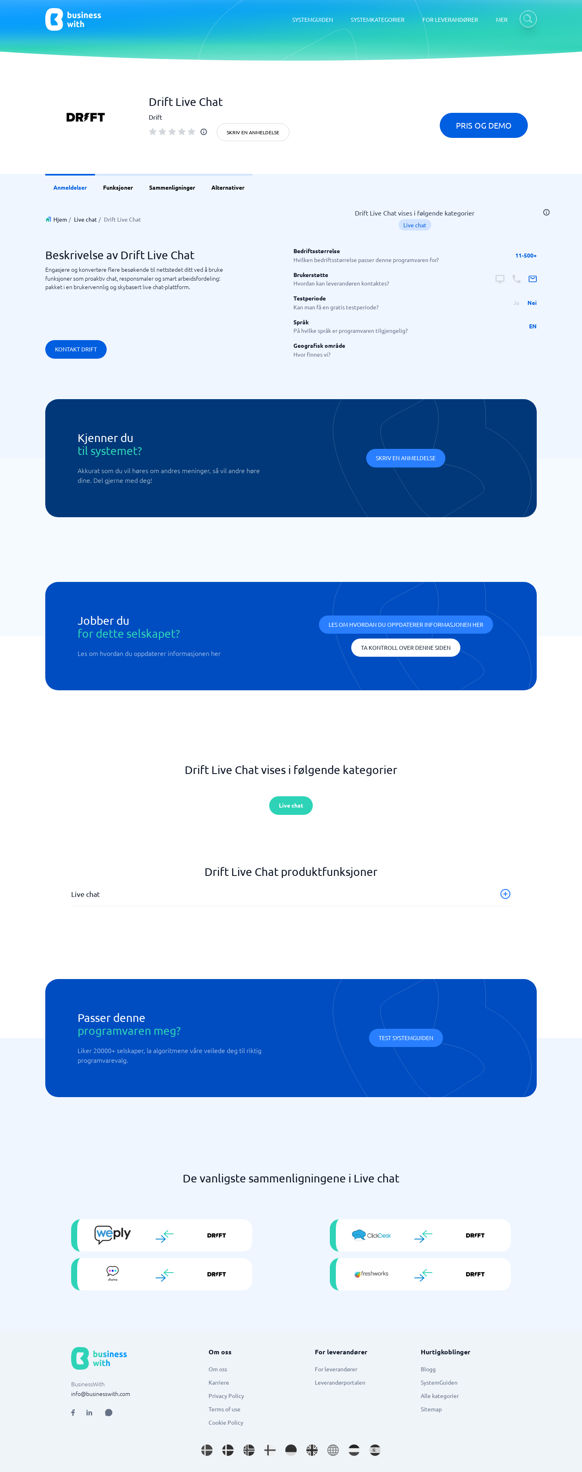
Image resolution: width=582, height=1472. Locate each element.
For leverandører (336, 1369)
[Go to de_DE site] (291, 1450)
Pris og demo (484, 125)
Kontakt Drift (76, 349)
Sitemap (431, 1409)
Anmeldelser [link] (70, 187)
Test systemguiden (406, 1037)
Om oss (218, 1369)
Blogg (428, 1369)
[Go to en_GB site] (312, 1450)
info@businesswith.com (100, 1394)
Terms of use (224, 1409)
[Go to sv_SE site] (207, 1450)
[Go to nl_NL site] (354, 1450)
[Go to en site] (333, 1450)
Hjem (60, 219)
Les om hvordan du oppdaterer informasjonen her (406, 624)
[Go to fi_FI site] (270, 1450)
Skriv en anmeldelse (253, 132)
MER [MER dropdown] (502, 19)
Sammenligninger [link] (172, 187)
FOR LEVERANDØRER (450, 19)
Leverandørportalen (340, 1382)
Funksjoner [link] (118, 187)
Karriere (219, 1382)
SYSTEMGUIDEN (312, 19)
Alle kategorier (440, 1395)
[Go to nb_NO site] (249, 1450)
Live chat (85, 219)
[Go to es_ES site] (375, 1450)
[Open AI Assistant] (109, 1412)
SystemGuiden (439, 1382)
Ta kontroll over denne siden (406, 647)
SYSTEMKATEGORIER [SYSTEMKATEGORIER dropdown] (378, 19)
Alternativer (228, 187)
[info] (203, 132)
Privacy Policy (226, 1395)
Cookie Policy (226, 1422)
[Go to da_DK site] (228, 1450)
